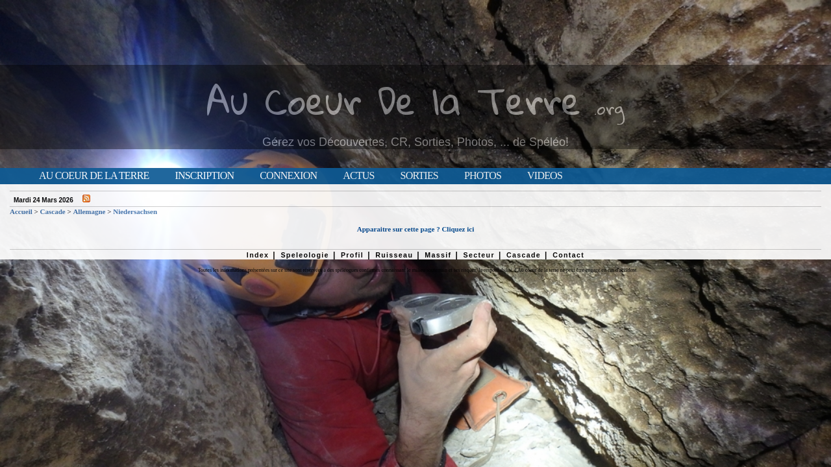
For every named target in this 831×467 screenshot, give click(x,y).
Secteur (478, 255)
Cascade (53, 211)
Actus (358, 176)
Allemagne (89, 211)
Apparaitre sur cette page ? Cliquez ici (415, 229)
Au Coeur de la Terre (94, 176)
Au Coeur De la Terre (393, 100)
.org (609, 108)
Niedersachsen (135, 211)
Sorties (419, 176)
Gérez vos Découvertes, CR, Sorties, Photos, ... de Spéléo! (415, 142)
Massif (438, 255)
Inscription (204, 176)
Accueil (21, 211)
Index (258, 255)
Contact (568, 255)
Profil (352, 255)
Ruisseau (394, 255)
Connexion (288, 176)
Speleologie (304, 255)
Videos (544, 176)
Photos (482, 176)
